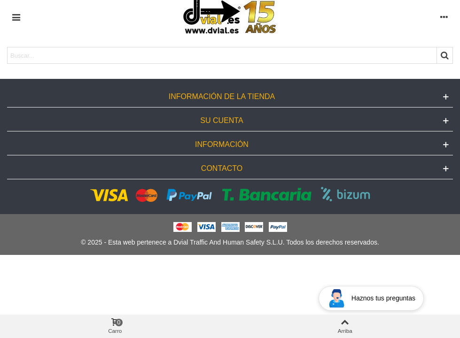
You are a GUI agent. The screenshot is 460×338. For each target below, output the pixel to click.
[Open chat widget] (371, 298)
